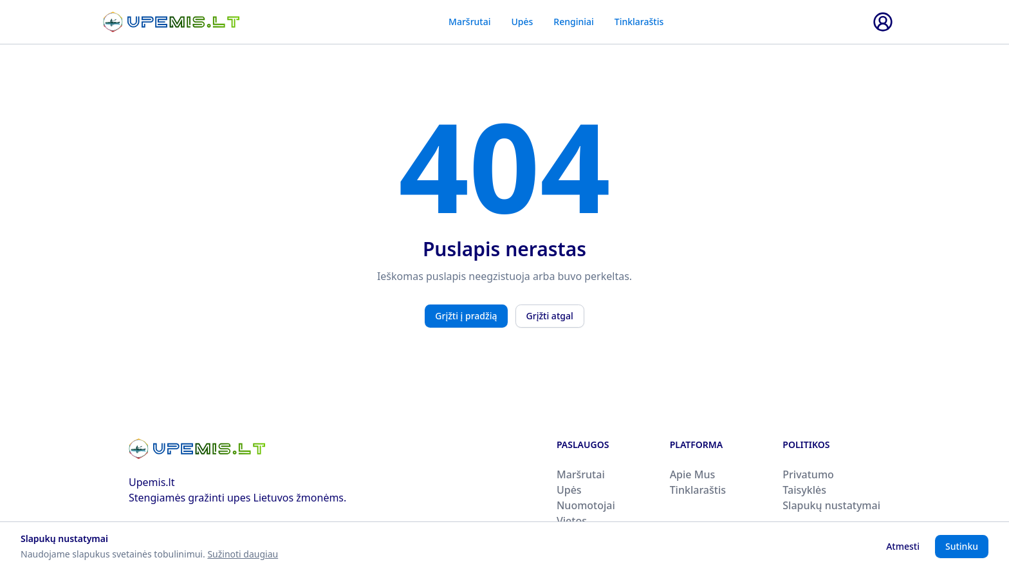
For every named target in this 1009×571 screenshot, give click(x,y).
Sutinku (961, 546)
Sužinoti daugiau (242, 554)
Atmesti (903, 546)
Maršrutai (469, 21)
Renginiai (573, 21)
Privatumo (808, 474)
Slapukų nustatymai (831, 505)
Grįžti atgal (549, 316)
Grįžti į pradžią (466, 316)
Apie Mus (693, 474)
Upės (522, 21)
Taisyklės (804, 490)
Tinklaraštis (639, 21)
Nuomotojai (586, 505)
